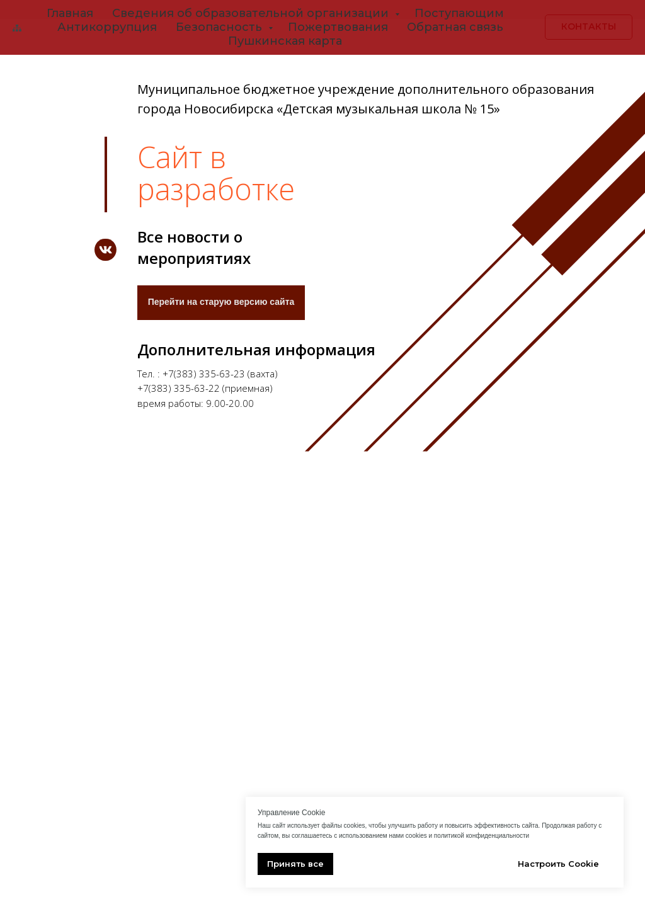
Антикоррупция (107, 27)
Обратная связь (455, 27)
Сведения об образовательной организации (252, 13)
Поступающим (459, 13)
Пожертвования (338, 27)
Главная (70, 13)
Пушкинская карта (285, 41)
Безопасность (220, 27)
